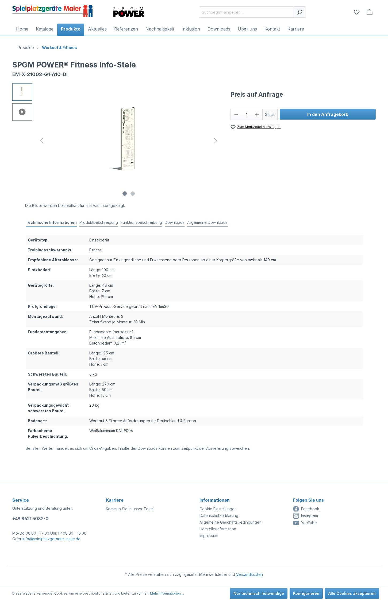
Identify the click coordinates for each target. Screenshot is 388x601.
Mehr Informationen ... (167, 593)
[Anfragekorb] (369, 12)
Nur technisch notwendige (258, 593)
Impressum (208, 535)
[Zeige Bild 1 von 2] (124, 193)
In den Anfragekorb (327, 114)
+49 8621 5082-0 (30, 518)
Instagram (305, 516)
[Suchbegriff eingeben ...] (246, 12)
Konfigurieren (306, 593)
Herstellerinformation (217, 529)
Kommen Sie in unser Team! (130, 508)
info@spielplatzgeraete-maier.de (51, 538)
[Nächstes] (216, 140)
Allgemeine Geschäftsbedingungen (230, 522)
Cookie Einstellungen (218, 508)
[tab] (51, 222)
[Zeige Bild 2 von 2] (132, 193)
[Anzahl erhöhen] (257, 114)
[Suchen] (299, 12)
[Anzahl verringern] (236, 114)
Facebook (306, 509)
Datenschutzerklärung (218, 515)
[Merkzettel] (356, 12)
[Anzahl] (246, 114)
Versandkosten (249, 574)
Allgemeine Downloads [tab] (207, 222)
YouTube (305, 523)
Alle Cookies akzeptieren (352, 593)
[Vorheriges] (42, 140)
